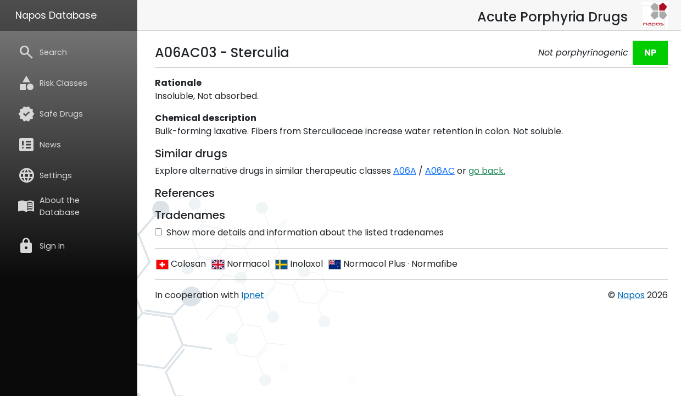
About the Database (49, 206)
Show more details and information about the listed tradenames (299, 232)
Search (42, 52)
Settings (45, 175)
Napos (631, 295)
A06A (404, 170)
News (39, 144)
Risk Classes (52, 83)
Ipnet (252, 295)
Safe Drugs (50, 113)
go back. (486, 170)
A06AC (440, 170)
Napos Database (56, 15)
